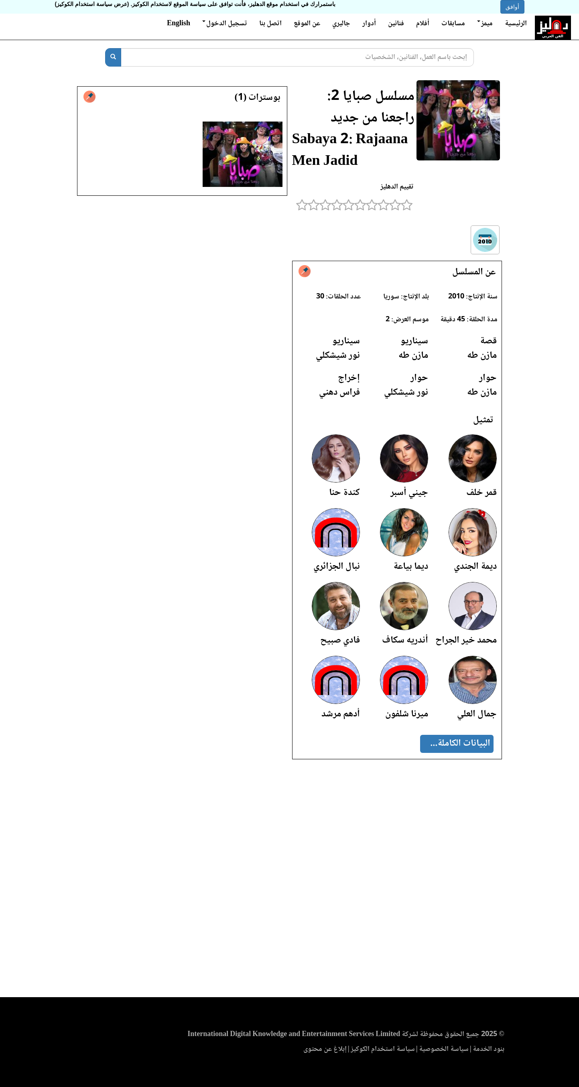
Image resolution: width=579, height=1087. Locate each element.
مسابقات (453, 24)
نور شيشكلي (338, 355)
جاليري (341, 24)
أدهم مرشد (340, 714)
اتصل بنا (270, 24)
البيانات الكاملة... (460, 743)
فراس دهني (339, 392)
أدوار (369, 24)
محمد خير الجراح (466, 640)
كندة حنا (344, 493)
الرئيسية (516, 24)
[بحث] (113, 57)
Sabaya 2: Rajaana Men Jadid (350, 151)
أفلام (422, 24)
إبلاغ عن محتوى (325, 1049)
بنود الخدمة (488, 1049)
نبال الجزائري (336, 566)
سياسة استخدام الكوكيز (383, 1049)
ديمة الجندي (475, 566)
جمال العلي (477, 714)
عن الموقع (307, 24)
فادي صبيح (340, 640)
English (178, 24)
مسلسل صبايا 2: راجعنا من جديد (370, 108)
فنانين (396, 24)
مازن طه (482, 355)
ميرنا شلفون (406, 714)
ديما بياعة (410, 566)
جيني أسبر (409, 493)
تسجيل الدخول (224, 24)
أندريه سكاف (405, 640)
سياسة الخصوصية (444, 1049)
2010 (456, 297)
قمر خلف (481, 493)
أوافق (512, 7)
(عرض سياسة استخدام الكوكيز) (92, 4)
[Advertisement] (290, 880)
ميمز (485, 24)
